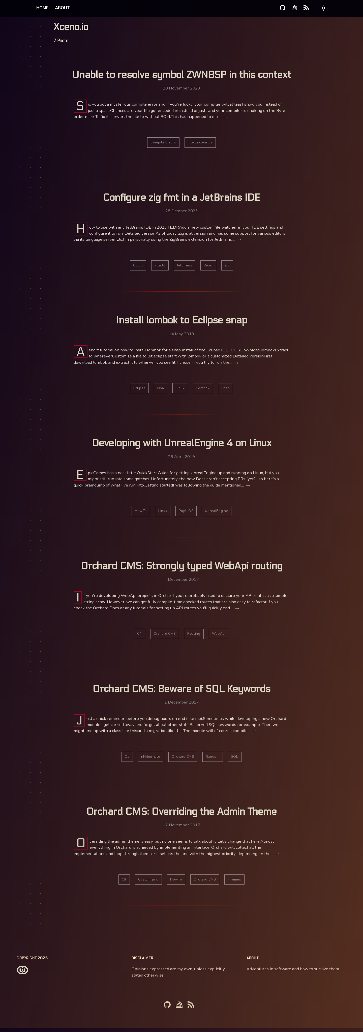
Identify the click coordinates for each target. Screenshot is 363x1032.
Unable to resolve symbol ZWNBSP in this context (181, 75)
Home (42, 8)
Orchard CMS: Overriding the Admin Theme (181, 815)
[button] (323, 9)
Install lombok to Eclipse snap (181, 321)
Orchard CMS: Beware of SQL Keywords (181, 691)
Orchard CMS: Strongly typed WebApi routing (182, 568)
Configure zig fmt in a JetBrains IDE (181, 198)
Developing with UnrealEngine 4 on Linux (181, 444)
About (62, 8)
